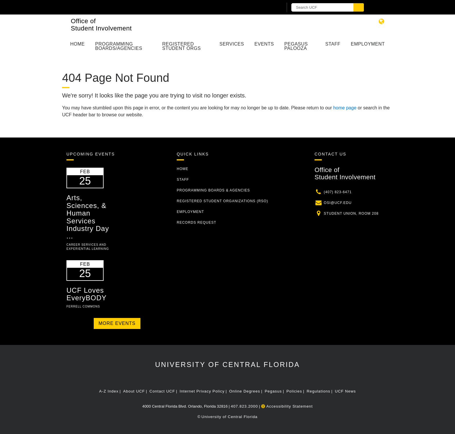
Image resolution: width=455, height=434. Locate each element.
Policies (294, 391)
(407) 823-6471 (338, 192)
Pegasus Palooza (296, 46)
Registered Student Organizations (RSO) (222, 201)
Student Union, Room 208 (351, 213)
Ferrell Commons (83, 306)
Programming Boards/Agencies (118, 46)
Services (231, 43)
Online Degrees (244, 391)
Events (264, 43)
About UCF (134, 391)
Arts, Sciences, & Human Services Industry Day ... (87, 217)
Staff (332, 43)
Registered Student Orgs (181, 46)
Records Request (196, 222)
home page (344, 107)
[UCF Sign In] (264, 7)
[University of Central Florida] (134, 7)
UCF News (345, 391)
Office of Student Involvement (101, 24)
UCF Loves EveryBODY (86, 294)
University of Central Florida (227, 364)
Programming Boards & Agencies (213, 190)
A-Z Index (109, 391)
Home (77, 43)
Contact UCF (162, 391)
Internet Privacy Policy (202, 391)
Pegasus (273, 391)
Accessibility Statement (287, 406)
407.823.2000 (244, 406)
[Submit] (358, 7)
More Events (117, 323)
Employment (368, 43)
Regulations (318, 391)
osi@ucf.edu (338, 203)
